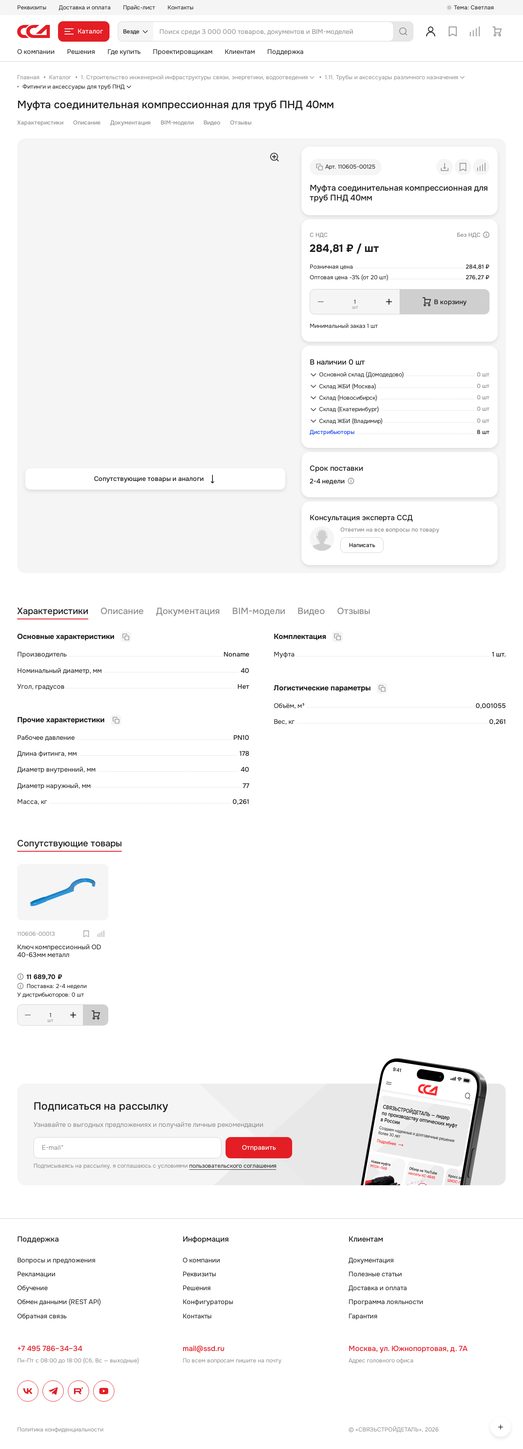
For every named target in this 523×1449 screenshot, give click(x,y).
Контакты (181, 7)
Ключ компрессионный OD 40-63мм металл (59, 951)
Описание (87, 122)
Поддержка (285, 51)
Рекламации (36, 1274)
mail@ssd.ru (203, 1348)
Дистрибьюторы (332, 432)
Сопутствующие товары (69, 843)
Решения (81, 51)
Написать (362, 545)
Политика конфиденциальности (60, 1429)
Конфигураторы (208, 1302)
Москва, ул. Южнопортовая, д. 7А (408, 1348)
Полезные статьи (375, 1274)
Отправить (259, 1147)
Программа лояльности (386, 1302)
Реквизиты (32, 7)
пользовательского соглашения (232, 1165)
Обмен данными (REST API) (59, 1302)
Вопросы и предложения (56, 1260)
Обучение (32, 1288)
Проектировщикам (182, 51)
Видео (211, 122)
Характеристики (40, 122)
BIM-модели (177, 122)
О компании (36, 51)
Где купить (124, 51)
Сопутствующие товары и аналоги (155, 478)
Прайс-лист (139, 7)
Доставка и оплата (85, 7)
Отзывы (241, 122)
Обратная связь (42, 1316)
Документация (130, 122)
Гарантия (363, 1316)
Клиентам (240, 51)
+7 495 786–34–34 (49, 1348)
